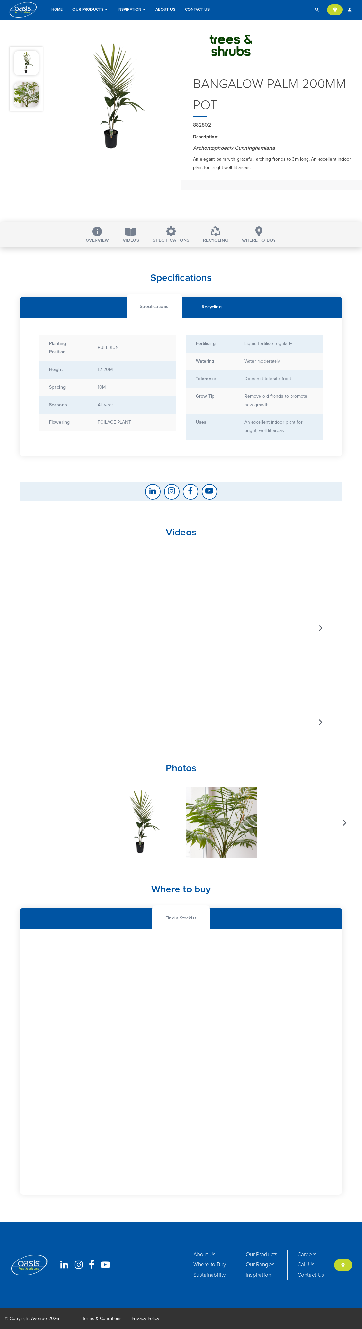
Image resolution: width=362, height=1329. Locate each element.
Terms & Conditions (102, 1318)
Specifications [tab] (171, 234)
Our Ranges (260, 1265)
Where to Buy (209, 1265)
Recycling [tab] (215, 234)
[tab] (154, 311)
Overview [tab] (97, 235)
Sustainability (209, 1275)
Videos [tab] (131, 235)
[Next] (320, 635)
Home (57, 10)
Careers (307, 1255)
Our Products (89, 10)
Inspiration (132, 10)
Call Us (306, 1265)
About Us (165, 10)
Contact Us (197, 10)
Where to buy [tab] (259, 234)
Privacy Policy (145, 1318)
